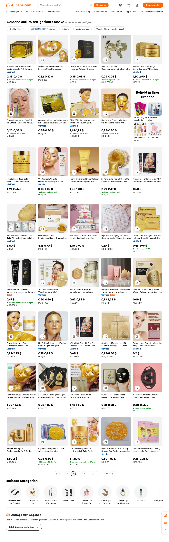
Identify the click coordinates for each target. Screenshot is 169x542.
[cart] (129, 5)
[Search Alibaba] (63, 5)
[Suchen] (101, 5)
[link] (165, 515)
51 (107, 474)
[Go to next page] (112, 473)
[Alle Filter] (15, 28)
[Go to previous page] (56, 473)
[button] (91, 5)
